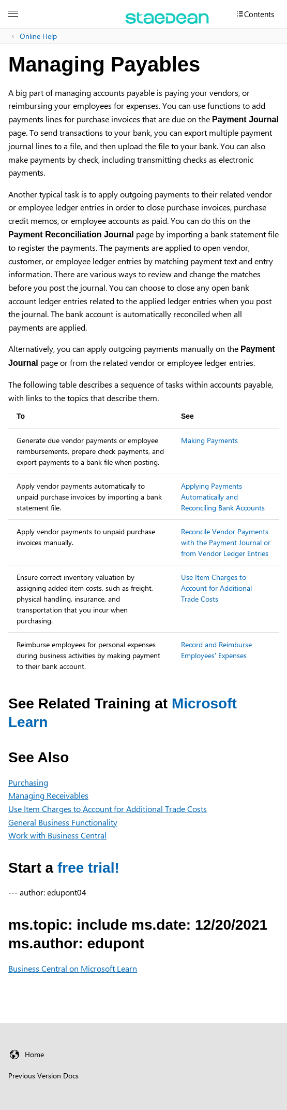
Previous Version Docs (43, 1075)
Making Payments (209, 440)
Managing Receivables (48, 795)
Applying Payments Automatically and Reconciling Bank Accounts (223, 497)
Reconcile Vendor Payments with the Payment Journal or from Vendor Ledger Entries (225, 542)
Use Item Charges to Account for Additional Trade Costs (216, 588)
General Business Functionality (62, 822)
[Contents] (255, 14)
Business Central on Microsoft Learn (72, 968)
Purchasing (28, 782)
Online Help (38, 36)
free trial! (88, 868)
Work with (57, 835)
